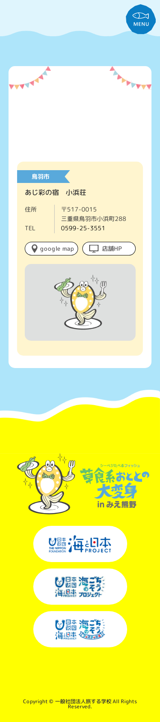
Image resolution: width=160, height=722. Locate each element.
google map (57, 248)
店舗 (112, 248)
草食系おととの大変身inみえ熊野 (80, 29)
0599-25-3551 (83, 228)
